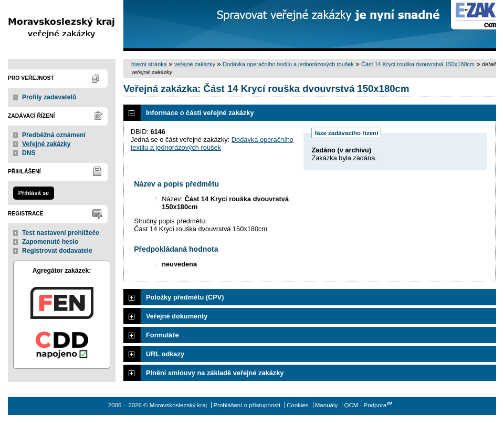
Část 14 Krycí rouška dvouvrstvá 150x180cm (418, 64)
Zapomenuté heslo (50, 241)
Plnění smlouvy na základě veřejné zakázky (215, 373)
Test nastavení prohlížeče (60, 232)
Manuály (326, 405)
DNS (29, 153)
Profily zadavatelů (49, 97)
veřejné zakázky (194, 64)
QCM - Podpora (365, 405)
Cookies (298, 405)
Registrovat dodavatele (57, 250)
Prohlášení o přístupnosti (246, 405)
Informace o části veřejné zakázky (200, 113)
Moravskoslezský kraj (61, 25)
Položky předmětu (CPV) (185, 297)
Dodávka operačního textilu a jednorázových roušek (288, 64)
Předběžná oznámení (54, 135)
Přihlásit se (33, 193)
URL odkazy (165, 354)
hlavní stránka (149, 64)
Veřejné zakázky (46, 144)
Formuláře (162, 335)
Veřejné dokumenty (176, 316)
